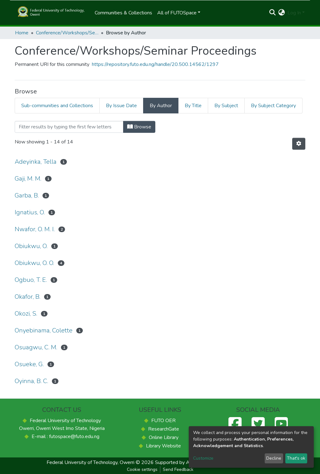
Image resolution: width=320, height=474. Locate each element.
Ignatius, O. (30, 212)
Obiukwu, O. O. (34, 263)
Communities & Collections (123, 12)
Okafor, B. (27, 296)
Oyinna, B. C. (31, 381)
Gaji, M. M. (28, 178)
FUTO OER (163, 420)
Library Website (163, 445)
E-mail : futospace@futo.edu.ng (65, 436)
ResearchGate (163, 429)
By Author (161, 105)
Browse (139, 126)
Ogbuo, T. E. (31, 280)
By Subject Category (273, 105)
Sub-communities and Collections (57, 105)
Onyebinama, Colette (43, 330)
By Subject (226, 105)
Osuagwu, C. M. (36, 347)
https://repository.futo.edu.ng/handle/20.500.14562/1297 (155, 64)
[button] (282, 13)
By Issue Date (121, 105)
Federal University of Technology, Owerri (90, 462)
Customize (203, 458)
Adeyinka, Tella (36, 161)
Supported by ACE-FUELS (184, 462)
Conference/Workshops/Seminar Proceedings (67, 32)
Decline (273, 458)
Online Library (163, 437)
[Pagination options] (298, 144)
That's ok (296, 458)
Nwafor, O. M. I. (35, 229)
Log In (294, 12)
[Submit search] (273, 13)
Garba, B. (27, 195)
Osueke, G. (29, 364)
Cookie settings (142, 469)
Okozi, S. (26, 313)
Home (21, 32)
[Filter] (69, 127)
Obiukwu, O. (31, 246)
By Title (193, 105)
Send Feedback (178, 469)
